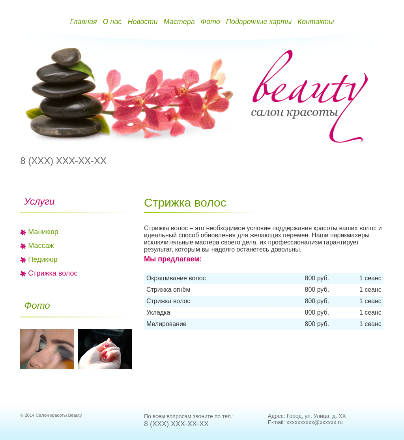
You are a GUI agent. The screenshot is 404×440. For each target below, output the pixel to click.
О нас (112, 22)
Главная (83, 22)
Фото (210, 22)
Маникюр (43, 232)
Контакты (315, 22)
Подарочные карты (259, 22)
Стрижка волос (52, 273)
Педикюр (43, 259)
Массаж (41, 246)
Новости (142, 22)
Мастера (179, 22)
